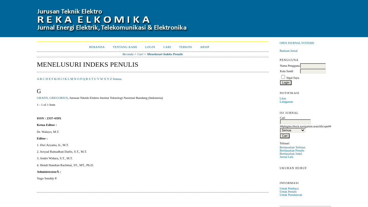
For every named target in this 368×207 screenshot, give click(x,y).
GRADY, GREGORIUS (52, 97)
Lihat (283, 98)
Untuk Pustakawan (291, 194)
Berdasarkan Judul (291, 153)
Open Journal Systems (297, 43)
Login (150, 47)
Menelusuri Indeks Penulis (165, 54)
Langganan (286, 101)
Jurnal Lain (286, 156)
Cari (167, 47)
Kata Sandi (286, 71)
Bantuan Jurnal (289, 50)
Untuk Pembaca (289, 188)
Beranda (97, 47)
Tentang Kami (125, 47)
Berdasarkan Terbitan (292, 147)
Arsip (204, 47)
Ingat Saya (292, 77)
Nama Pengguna (290, 65)
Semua (117, 78)
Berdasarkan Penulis (292, 150)
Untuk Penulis (288, 191)
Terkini (185, 47)
